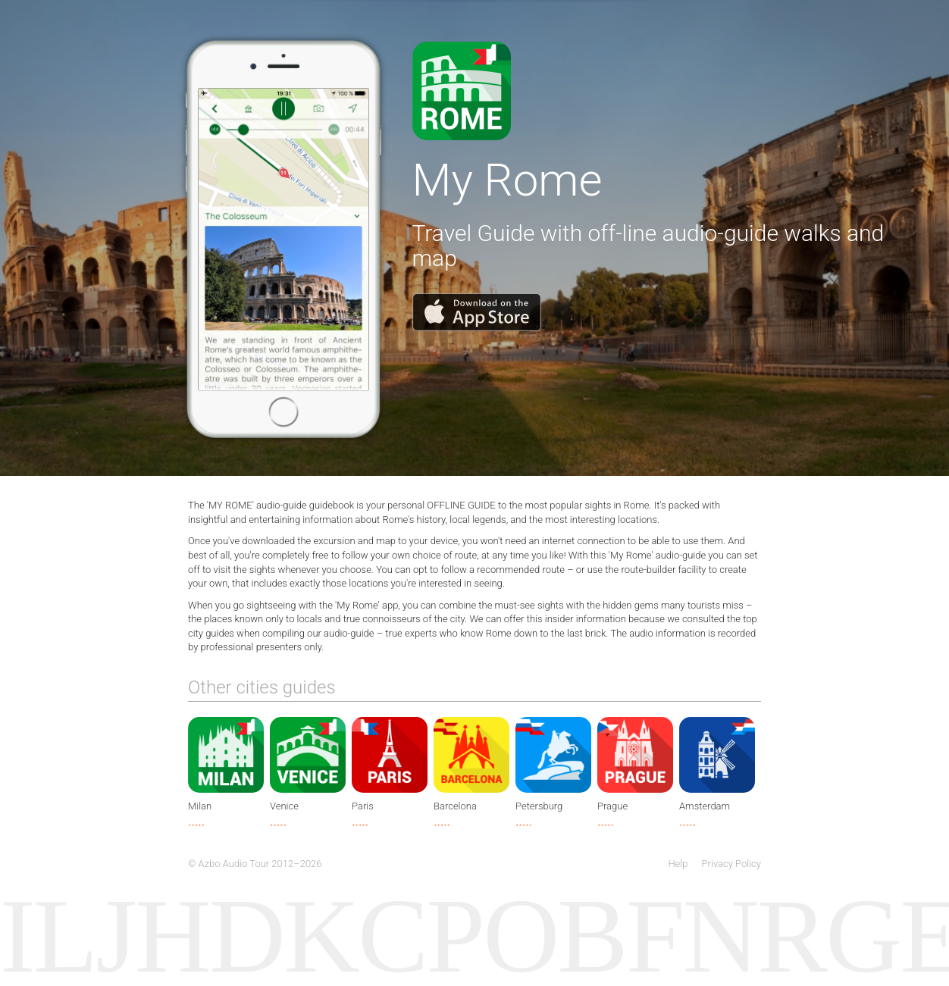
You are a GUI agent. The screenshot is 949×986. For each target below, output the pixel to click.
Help (677, 863)
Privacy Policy (731, 863)
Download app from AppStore (461, 91)
